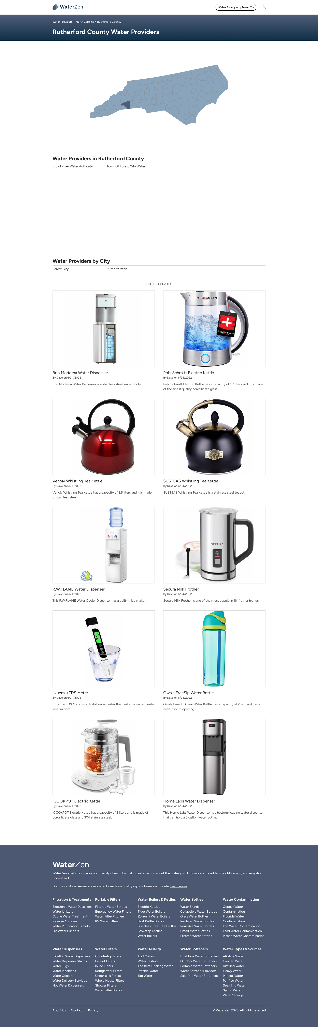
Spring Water (232, 990)
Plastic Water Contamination (243, 936)
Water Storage (233, 995)
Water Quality (140, 7)
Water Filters (116, 7)
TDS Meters (146, 956)
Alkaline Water (233, 956)
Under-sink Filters (108, 976)
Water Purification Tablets (71, 926)
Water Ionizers (63, 911)
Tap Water (145, 976)
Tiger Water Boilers (151, 911)
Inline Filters (104, 966)
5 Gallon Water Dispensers (71, 956)
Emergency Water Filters (113, 911)
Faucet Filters (105, 961)
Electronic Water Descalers (72, 907)
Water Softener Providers (198, 971)
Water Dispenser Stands (70, 961)
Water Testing (148, 961)
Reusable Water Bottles (197, 926)
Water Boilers (147, 936)
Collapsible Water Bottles (198, 911)
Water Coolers (63, 976)
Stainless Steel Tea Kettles (157, 926)
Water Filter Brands (108, 990)
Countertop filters (108, 956)
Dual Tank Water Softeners (199, 956)
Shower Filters (105, 985)
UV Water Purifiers (66, 931)
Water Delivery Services (70, 980)
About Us (59, 1010)
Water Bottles (191, 899)
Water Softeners (194, 949)
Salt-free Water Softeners (199, 976)
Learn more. (178, 886)
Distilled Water (233, 966)
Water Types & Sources (242, 949)
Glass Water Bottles (194, 916)
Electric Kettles (149, 907)
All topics (96, 7)
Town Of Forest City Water (126, 166)
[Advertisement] (159, 213)
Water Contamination (241, 899)
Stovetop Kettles (150, 931)
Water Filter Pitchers (110, 916)
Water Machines (64, 971)
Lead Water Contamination (242, 931)
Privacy (93, 1010)
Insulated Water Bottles (197, 921)
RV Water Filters (106, 921)
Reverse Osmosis (65, 921)
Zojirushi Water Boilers (154, 916)
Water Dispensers (67, 949)
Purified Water (233, 980)
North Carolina (85, 21)
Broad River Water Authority (73, 166)
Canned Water (233, 961)
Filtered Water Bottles (111, 907)
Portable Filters (107, 899)
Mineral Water (233, 976)
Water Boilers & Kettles (157, 899)
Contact (77, 1010)
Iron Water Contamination (241, 926)
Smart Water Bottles (195, 931)
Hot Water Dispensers (68, 985)
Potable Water (148, 971)
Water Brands (189, 907)
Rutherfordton (117, 269)
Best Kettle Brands (151, 921)
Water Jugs (61, 966)
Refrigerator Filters (108, 971)
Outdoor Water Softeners (198, 961)
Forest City (61, 269)
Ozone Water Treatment (70, 916)
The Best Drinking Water (155, 966)
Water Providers (63, 21)
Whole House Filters (109, 980)
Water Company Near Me (236, 7)
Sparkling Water (234, 985)
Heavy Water (232, 971)
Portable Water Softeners (198, 966)
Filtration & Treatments (171, 7)
